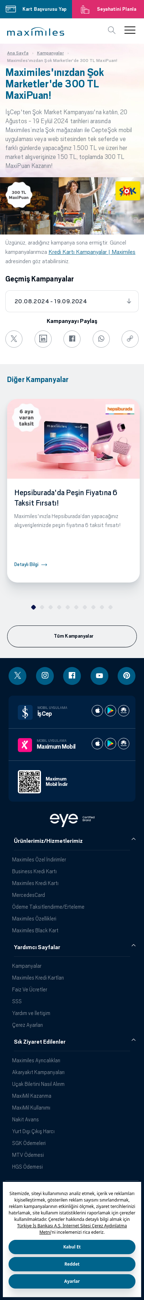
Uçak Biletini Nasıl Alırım (38, 1084)
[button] (35, 31)
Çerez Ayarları (27, 1025)
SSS (17, 1001)
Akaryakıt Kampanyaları (38, 1072)
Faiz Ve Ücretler (29, 989)
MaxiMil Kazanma (31, 1096)
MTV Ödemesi (28, 1155)
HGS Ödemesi (27, 1167)
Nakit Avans (25, 1119)
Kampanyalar (26, 966)
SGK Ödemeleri (29, 1143)
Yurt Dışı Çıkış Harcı (33, 1131)
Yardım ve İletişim (31, 1013)
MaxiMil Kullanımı (31, 1108)
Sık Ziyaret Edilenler (40, 1042)
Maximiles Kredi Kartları (38, 978)
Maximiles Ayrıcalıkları (36, 1060)
